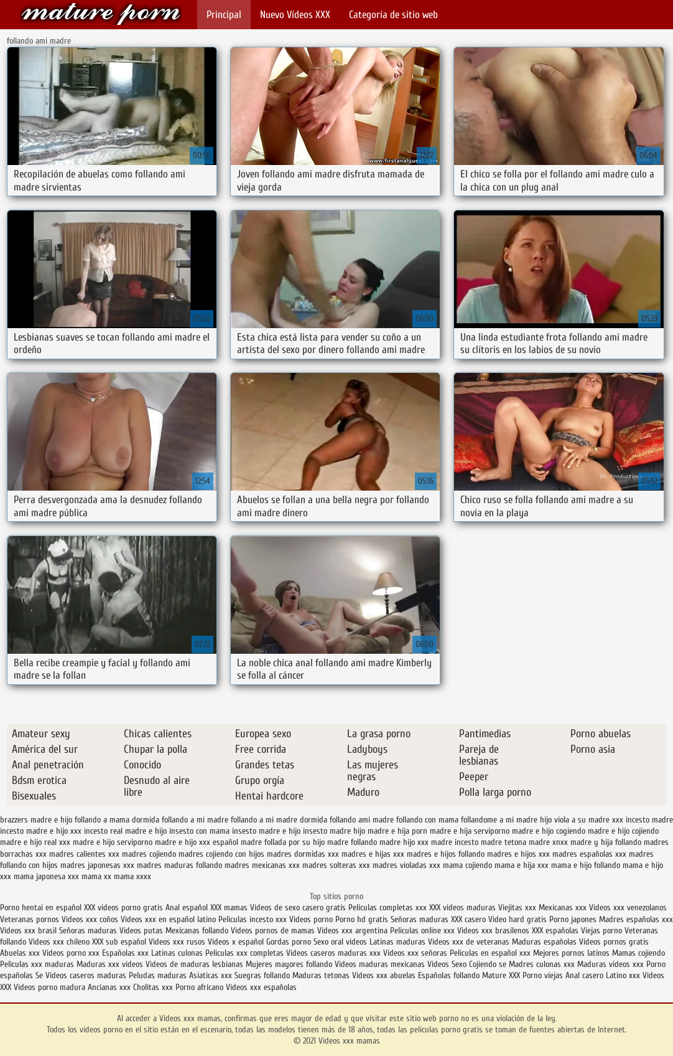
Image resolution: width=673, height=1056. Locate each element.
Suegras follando (263, 975)
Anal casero (584, 975)
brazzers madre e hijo (36, 819)
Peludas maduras (158, 975)
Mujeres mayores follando (290, 964)
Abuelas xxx (20, 953)
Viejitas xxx (517, 907)
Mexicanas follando (196, 930)
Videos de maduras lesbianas (196, 964)
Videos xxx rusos (177, 941)
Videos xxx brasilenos (494, 930)
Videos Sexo (446, 964)
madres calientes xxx (84, 854)
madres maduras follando (179, 865)
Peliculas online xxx (423, 930)
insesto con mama (199, 831)
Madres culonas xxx (542, 964)
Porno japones (574, 919)
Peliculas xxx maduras (38, 964)
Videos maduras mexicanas (381, 964)
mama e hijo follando (585, 865)
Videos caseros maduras (85, 975)
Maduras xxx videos (110, 964)
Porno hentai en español (40, 907)
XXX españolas (555, 930)
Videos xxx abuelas (385, 975)
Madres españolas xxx (636, 919)
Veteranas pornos (29, 919)
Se (39, 975)
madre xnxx (548, 842)
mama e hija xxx (521, 865)
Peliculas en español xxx (491, 953)
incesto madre (649, 819)
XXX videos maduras (462, 907)
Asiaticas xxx (210, 975)
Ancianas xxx (109, 987)
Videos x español (236, 941)
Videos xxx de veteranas (468, 941)
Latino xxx (624, 975)
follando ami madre (362, 819)
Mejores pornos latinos (571, 953)
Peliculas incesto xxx (252, 919)
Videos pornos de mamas (273, 930)
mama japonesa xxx (46, 876)
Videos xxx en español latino (169, 919)
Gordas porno (288, 941)
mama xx (96, 876)
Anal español (186, 907)
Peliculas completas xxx (387, 907)
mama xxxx (132, 876)
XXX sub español (119, 941)
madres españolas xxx (589, 854)
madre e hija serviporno (469, 831)
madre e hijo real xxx (35, 842)
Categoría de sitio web (393, 15)
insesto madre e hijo (266, 831)
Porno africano (199, 987)
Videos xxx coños (90, 919)
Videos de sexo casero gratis (298, 907)
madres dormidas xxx (303, 854)
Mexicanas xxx (563, 907)
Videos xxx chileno (60, 941)
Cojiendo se (487, 964)
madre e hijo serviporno (112, 842)
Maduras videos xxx (610, 964)
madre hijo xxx (404, 842)
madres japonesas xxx (97, 865)
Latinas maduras (397, 941)
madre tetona (503, 842)
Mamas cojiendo (638, 953)
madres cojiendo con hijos (221, 854)
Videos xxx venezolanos (628, 907)
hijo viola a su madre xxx (581, 819)
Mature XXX (501, 975)
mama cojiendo (467, 865)
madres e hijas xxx (372, 854)
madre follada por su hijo (283, 842)
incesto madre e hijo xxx (40, 831)
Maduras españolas (544, 941)
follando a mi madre (195, 819)
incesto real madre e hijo (125, 831)
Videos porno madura (49, 987)
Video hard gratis (518, 919)
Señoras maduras (419, 919)
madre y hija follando (605, 842)
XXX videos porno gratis (124, 907)
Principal (224, 15)
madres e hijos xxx (518, 854)
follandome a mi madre (499, 819)
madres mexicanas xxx (262, 865)
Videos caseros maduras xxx (333, 953)
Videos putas (141, 930)
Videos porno (311, 919)
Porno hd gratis (361, 919)
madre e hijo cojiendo (623, 831)
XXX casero (468, 919)
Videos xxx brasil (29, 930)
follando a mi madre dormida (279, 819)
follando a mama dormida (117, 819)
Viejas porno (601, 930)
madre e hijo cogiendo (548, 831)
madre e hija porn (397, 831)
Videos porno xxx (71, 953)
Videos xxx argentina (353, 930)
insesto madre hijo (334, 831)
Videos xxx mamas (101, 14)
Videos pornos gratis (614, 941)
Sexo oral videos (341, 941)
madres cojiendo (149, 854)
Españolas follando (449, 975)
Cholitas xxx (153, 987)
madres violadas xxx (406, 865)
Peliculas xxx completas (244, 953)
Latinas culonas (177, 953)
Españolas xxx (125, 953)
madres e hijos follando (446, 854)
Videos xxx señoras (416, 953)
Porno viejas (542, 975)
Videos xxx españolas (261, 987)
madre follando (352, 842)
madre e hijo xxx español (196, 842)
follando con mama (427, 819)
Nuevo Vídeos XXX (295, 15)
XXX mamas (229, 907)
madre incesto (454, 842)
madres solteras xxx (336, 865)
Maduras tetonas (321, 975)
